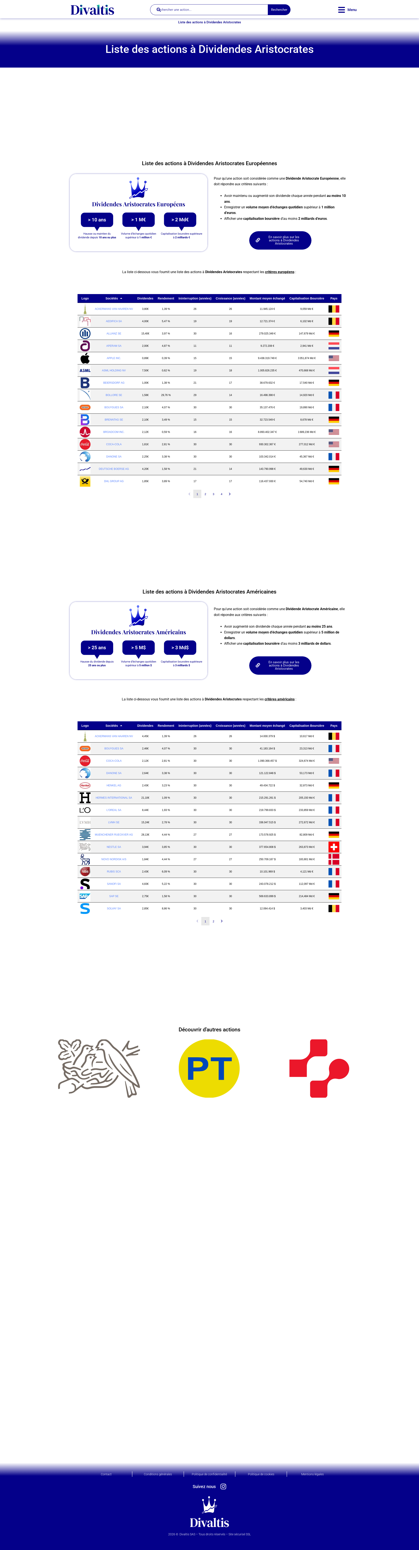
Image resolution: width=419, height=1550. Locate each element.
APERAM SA (113, 345)
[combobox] (209, 9)
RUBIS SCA (114, 871)
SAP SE (114, 896)
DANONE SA (114, 456)
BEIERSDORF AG (113, 382)
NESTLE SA (114, 847)
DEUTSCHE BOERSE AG (114, 468)
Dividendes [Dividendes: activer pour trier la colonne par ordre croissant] (145, 298)
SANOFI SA (114, 883)
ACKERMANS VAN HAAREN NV (114, 308)
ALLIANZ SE (113, 333)
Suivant (230, 494)
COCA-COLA (114, 444)
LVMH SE (113, 822)
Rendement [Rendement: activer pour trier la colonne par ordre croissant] (166, 298)
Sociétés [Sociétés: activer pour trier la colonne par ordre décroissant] (111, 298)
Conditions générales (158, 1474)
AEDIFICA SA (114, 321)
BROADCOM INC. (113, 432)
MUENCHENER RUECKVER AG (114, 834)
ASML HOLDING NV (114, 370)
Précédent (189, 494)
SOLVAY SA (114, 908)
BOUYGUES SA (114, 407)
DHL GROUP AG (114, 481)
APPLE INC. (114, 358)
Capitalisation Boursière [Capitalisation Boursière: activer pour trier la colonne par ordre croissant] (306, 298)
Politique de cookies (261, 1474)
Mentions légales (312, 1474)
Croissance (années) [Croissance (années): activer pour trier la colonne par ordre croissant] (230, 298)
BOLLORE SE (114, 395)
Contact (106, 1474)
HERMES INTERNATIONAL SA (114, 797)
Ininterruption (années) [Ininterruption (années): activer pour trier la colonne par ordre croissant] (194, 298)
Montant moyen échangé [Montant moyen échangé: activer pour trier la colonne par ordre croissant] (267, 298)
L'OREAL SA (113, 810)
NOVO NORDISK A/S (114, 859)
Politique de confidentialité (209, 1474)
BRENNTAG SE (114, 419)
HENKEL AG (113, 785)
